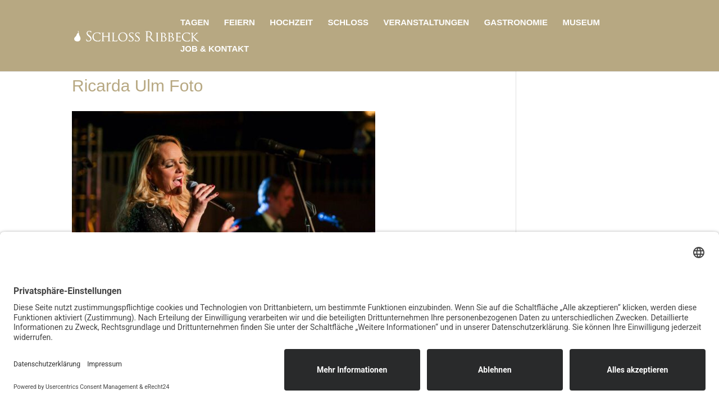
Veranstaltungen (426, 23)
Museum (581, 23)
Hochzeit (291, 23)
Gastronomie (516, 23)
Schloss (347, 23)
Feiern (239, 23)
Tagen (194, 23)
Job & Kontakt (214, 49)
